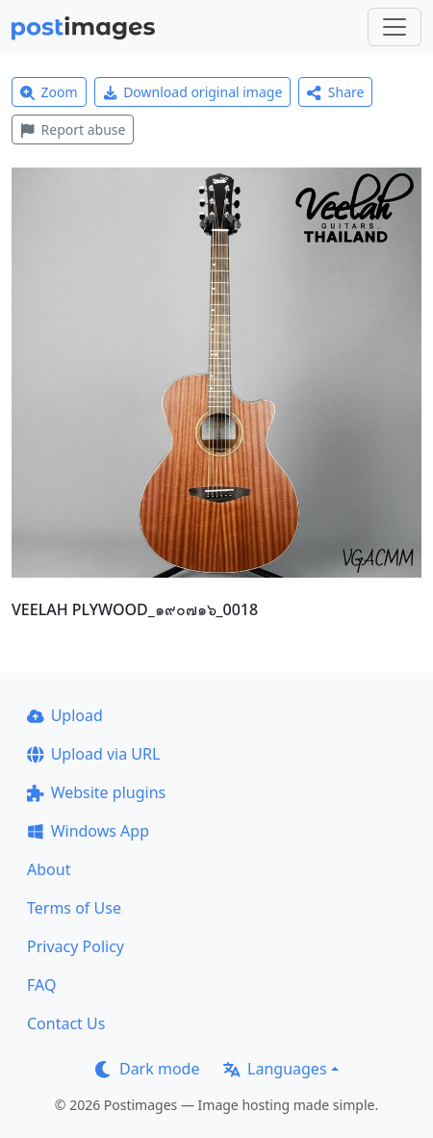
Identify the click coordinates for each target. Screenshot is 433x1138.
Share (335, 92)
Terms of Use (74, 907)
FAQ (41, 985)
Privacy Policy (75, 946)
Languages (274, 1068)
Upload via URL (93, 753)
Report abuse (72, 129)
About (48, 869)
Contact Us (66, 1023)
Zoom (49, 92)
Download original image (193, 92)
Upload (65, 715)
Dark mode (147, 1068)
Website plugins (96, 792)
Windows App (88, 830)
